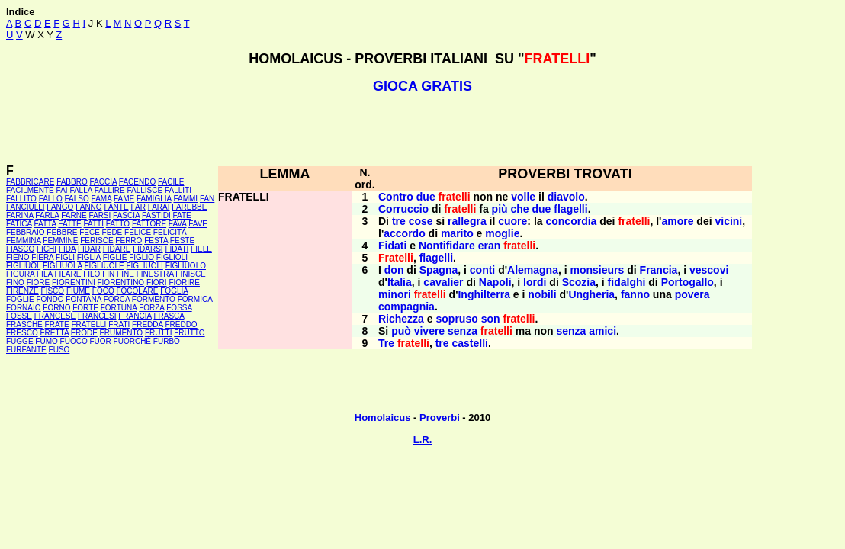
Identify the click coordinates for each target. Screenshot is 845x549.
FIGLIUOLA (62, 266)
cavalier (443, 282)
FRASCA (168, 316)
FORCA (117, 299)
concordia (570, 221)
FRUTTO (189, 333)
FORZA (151, 307)
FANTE (116, 207)
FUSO (59, 349)
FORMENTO (153, 299)
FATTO (118, 224)
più (500, 209)
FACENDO (137, 182)
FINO (15, 282)
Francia (659, 270)
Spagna (438, 270)
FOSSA (178, 307)
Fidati (392, 245)
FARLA (47, 215)
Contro (395, 197)
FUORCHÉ (132, 341)
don (394, 270)
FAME (124, 198)
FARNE (73, 215)
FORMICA (195, 299)
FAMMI (185, 198)
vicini (728, 221)
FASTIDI (156, 215)
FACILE (171, 182)
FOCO (103, 291)
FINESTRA (155, 274)
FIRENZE (22, 291)
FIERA (42, 257)
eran (489, 245)
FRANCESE (55, 316)
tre (399, 221)
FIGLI (65, 257)
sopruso (457, 319)
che (520, 209)
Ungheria (591, 294)
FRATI (119, 324)
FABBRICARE (30, 182)
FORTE (85, 307)
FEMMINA (23, 240)
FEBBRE (62, 232)
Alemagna (532, 270)
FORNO (56, 307)
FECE (89, 232)
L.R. (422, 439)
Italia (399, 282)
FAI (62, 190)
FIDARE (117, 249)
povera (692, 294)
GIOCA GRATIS (422, 86)
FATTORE (149, 224)
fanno (635, 294)
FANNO (88, 207)
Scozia (579, 282)
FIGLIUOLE (104, 266)
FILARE (67, 274)
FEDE (112, 232)
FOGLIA (174, 291)
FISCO (53, 291)
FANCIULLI (25, 207)
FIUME (78, 291)
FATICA (19, 224)
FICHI (46, 249)
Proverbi (439, 417)
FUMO (46, 341)
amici (602, 331)
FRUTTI (158, 333)
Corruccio (403, 209)
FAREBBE (189, 207)
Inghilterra (483, 294)
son (490, 319)
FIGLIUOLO (185, 266)
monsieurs (597, 270)
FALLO (51, 198)
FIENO (18, 257)
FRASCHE (24, 324)
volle (523, 197)
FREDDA (147, 324)
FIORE (38, 282)
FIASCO (20, 249)
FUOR (100, 341)
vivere (429, 331)
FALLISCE (144, 190)
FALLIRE (110, 190)
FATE (181, 215)
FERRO (128, 240)
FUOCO (74, 341)
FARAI (159, 207)
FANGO (60, 207)
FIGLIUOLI (144, 266)
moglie (502, 233)
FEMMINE (60, 240)
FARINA (20, 215)
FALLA (80, 190)
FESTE (182, 240)
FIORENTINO (120, 282)
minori (394, 294)
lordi (534, 282)
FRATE (57, 324)
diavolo (566, 197)
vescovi (708, 270)
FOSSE (19, 316)
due (425, 197)
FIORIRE (184, 282)
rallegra (467, 221)
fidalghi (627, 282)
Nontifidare (447, 245)
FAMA (102, 198)
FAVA (178, 224)
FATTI (94, 224)
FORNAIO (23, 307)
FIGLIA (89, 257)
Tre (386, 343)
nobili (542, 294)
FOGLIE (20, 299)
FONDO (49, 299)
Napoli (495, 282)
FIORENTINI (73, 282)
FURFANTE (26, 349)
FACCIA (103, 182)
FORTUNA (119, 307)
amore (677, 221)
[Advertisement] (422, 129)
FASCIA (126, 215)
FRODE (84, 333)
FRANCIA (134, 316)
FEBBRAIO (25, 232)
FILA (45, 274)
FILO (91, 274)
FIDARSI (147, 249)
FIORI (156, 282)
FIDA (67, 249)
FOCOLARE (137, 291)
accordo (404, 233)
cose (421, 221)
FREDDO (181, 324)
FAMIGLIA (154, 198)
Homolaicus (383, 417)
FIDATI (176, 249)
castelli (470, 343)
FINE (125, 274)
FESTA (156, 240)
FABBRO (72, 182)
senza (462, 331)
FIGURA (20, 274)
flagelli (570, 209)
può (401, 331)
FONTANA (83, 299)
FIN (108, 274)
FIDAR (89, 249)
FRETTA (54, 333)
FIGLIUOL (23, 266)
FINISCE (190, 274)
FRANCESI (97, 316)
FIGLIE (115, 257)
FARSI (99, 215)
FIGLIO (141, 257)
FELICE (137, 232)
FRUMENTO (121, 333)
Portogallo (687, 282)
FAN (207, 198)
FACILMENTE (30, 190)
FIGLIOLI (172, 257)
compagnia (406, 306)
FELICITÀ (170, 232)
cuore (512, 221)
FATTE (69, 224)
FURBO (166, 341)
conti (482, 270)
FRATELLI (88, 324)
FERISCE (96, 240)
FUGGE (20, 341)
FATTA (45, 224)
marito (457, 233)
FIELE (201, 249)
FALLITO (21, 198)
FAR (137, 207)
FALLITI (178, 190)
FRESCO (22, 333)
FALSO (77, 198)
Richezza (401, 319)
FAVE (197, 224)
